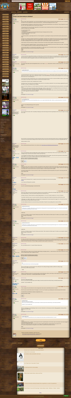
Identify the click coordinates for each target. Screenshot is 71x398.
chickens (17, 14)
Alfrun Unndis (14, 177)
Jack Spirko (46, 63)
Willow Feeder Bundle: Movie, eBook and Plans (33, 373)
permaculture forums (5, 14)
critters (5, 19)
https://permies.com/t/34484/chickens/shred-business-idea (50, 145)
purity (5, 33)
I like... (13, 156)
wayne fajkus (14, 286)
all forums (5, 76)
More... (40, 392)
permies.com (5, 69)
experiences (5, 57)
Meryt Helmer (14, 54)
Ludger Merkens (14, 260)
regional (5, 50)
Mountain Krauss (14, 190)
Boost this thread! (40, 345)
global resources (5, 59)
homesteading (5, 24)
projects (5, 64)
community (5, 38)
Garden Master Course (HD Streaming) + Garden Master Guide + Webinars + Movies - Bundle (42, 388)
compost (48, 74)
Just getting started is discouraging (31, 367)
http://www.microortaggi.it (30, 51)
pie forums (5, 71)
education (5, 52)
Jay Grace (13, 277)
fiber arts (5, 43)
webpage (22, 180)
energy (6, 26)
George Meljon (14, 61)
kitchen (5, 31)
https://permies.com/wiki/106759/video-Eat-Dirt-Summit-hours (31, 334)
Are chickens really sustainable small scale (32, 353)
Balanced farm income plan (29, 351)
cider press (5, 62)
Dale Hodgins (14, 271)
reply (40, 340)
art (5, 45)
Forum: (14, 14)
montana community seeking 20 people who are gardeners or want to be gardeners (40, 383)
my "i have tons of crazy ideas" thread (31, 363)
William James (14, 18)
